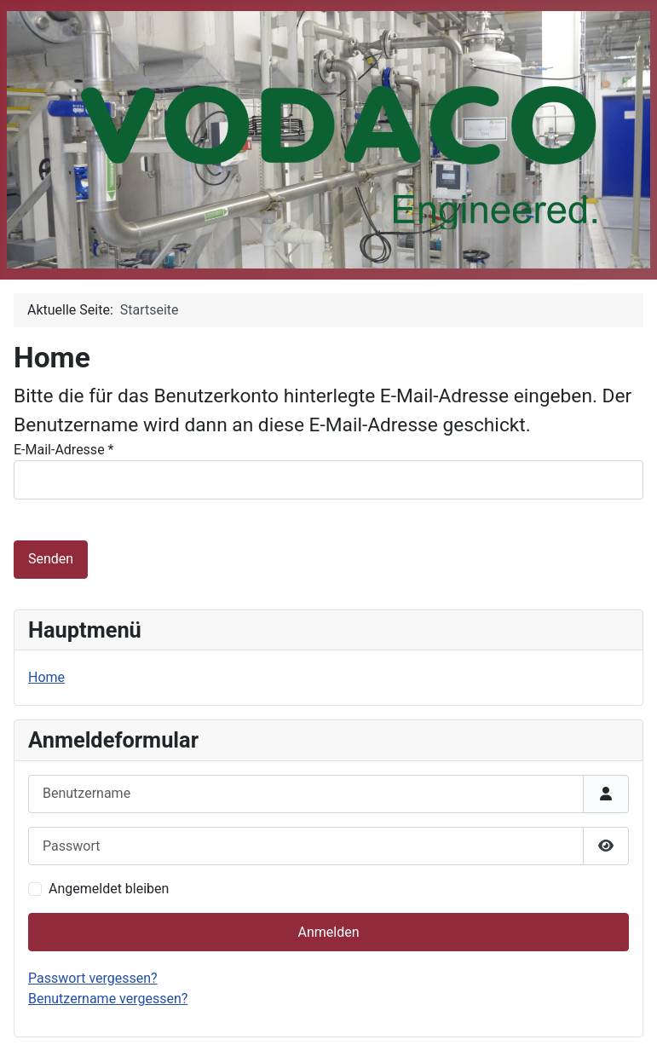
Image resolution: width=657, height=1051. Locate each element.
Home (46, 677)
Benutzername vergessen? (107, 998)
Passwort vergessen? (93, 978)
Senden (50, 559)
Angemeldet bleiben (109, 889)
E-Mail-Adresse (63, 450)
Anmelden (328, 932)
